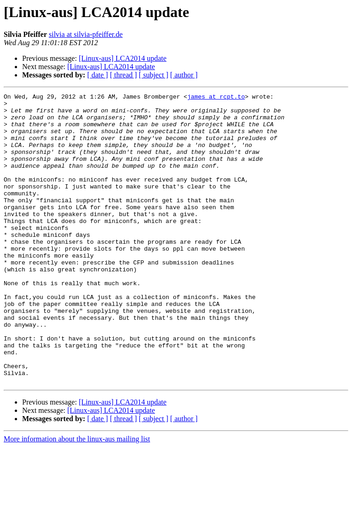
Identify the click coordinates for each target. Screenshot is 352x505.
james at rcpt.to (216, 98)
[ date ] (97, 75)
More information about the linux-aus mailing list (77, 497)
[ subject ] (153, 75)
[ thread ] (123, 75)
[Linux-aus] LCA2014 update (123, 58)
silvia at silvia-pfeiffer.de (86, 34)
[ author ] (184, 75)
